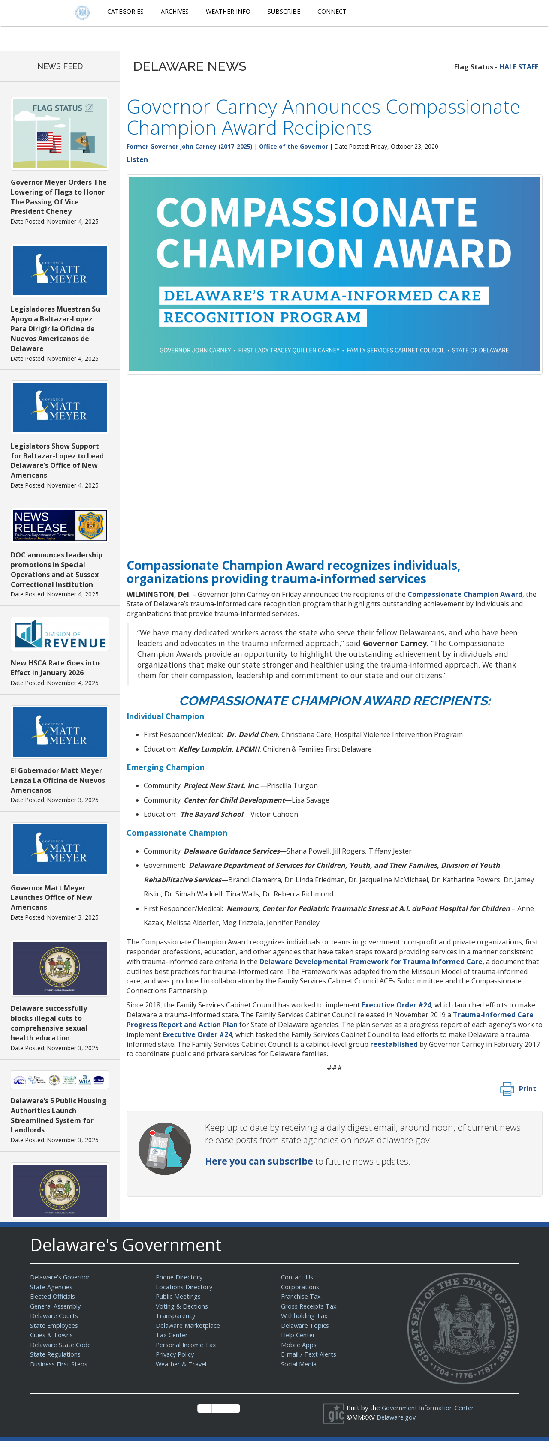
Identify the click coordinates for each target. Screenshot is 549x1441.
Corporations (300, 1286)
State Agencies (52, 1286)
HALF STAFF (518, 67)
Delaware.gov (397, 1417)
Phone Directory (180, 1277)
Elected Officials (54, 1296)
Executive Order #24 (396, 1005)
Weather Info (228, 11)
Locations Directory (185, 1286)
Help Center (299, 1334)
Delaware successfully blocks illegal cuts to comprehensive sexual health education (49, 1023)
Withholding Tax (304, 1315)
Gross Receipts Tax (310, 1306)
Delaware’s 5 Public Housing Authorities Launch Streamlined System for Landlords (58, 1115)
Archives (175, 11)
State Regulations (56, 1354)
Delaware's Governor (61, 1277)
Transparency (176, 1315)
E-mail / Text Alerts (309, 1354)
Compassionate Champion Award (464, 594)
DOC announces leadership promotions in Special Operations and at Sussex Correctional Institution (57, 569)
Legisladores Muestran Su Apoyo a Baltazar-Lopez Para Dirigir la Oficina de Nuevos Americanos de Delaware (55, 328)
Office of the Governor (293, 146)
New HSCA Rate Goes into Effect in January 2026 (55, 667)
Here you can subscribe (259, 1161)
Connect (332, 11)
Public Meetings (179, 1296)
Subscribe (284, 11)
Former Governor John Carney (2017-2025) (190, 146)
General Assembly (57, 1306)
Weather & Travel (182, 1364)
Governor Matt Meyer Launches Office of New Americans (51, 897)
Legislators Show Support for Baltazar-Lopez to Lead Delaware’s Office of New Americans (57, 460)
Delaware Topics (306, 1325)
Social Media (299, 1364)
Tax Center (172, 1334)
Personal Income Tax (187, 1344)
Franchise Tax (301, 1296)
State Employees (55, 1325)
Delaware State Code (61, 1344)
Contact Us (297, 1277)
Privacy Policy (176, 1354)
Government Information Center (429, 1407)
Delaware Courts (55, 1315)
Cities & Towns (52, 1334)
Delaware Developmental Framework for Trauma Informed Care (371, 961)
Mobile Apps (299, 1344)
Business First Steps (60, 1364)
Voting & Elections (182, 1306)
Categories (125, 11)
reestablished (394, 1044)
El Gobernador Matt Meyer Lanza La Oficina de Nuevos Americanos (58, 780)
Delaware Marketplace (189, 1325)
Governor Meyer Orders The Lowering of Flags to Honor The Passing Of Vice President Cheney (59, 196)
